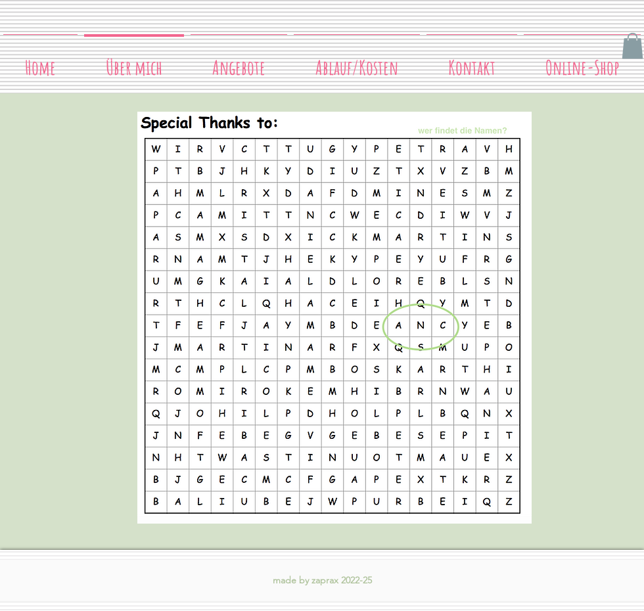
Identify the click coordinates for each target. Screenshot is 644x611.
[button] (632, 45)
